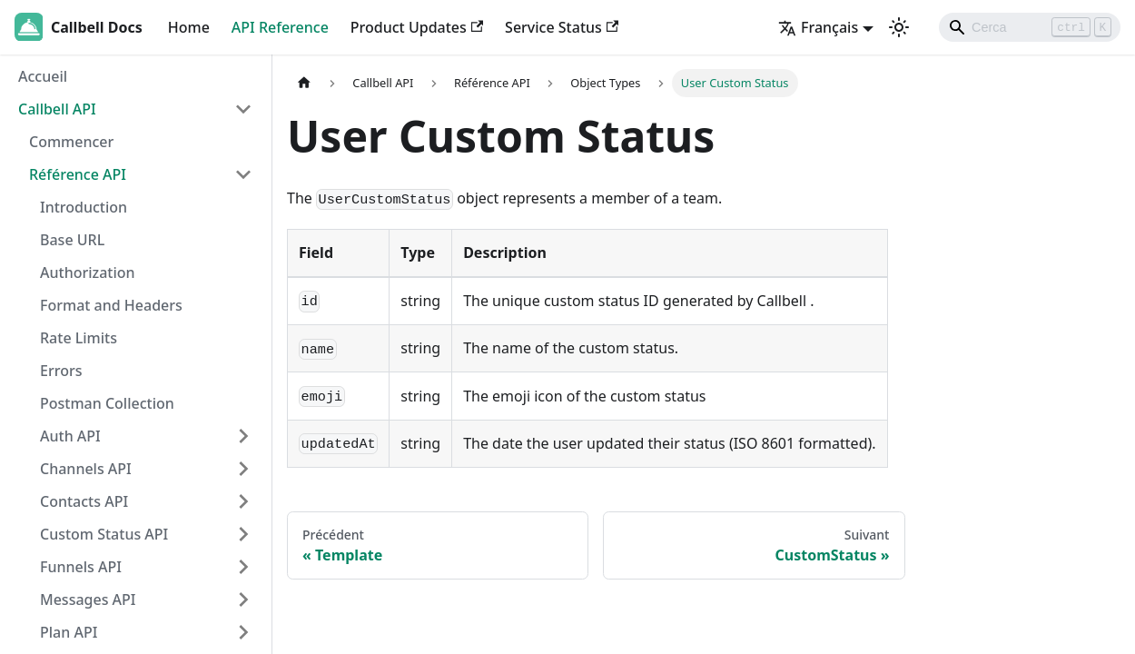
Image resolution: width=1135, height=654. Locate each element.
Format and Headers (111, 305)
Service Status (561, 27)
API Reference (280, 27)
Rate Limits (78, 338)
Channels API (86, 469)
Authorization (87, 272)
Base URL (72, 240)
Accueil (42, 76)
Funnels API (81, 567)
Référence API (77, 174)
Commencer (71, 142)
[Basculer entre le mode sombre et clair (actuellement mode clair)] (898, 27)
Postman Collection (107, 403)
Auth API (70, 436)
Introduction (83, 207)
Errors (61, 371)
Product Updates (416, 27)
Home (189, 27)
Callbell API (57, 109)
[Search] (1029, 27)
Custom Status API (104, 534)
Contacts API (84, 501)
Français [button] (818, 27)
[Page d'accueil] (304, 83)
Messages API (88, 599)
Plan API (68, 632)
